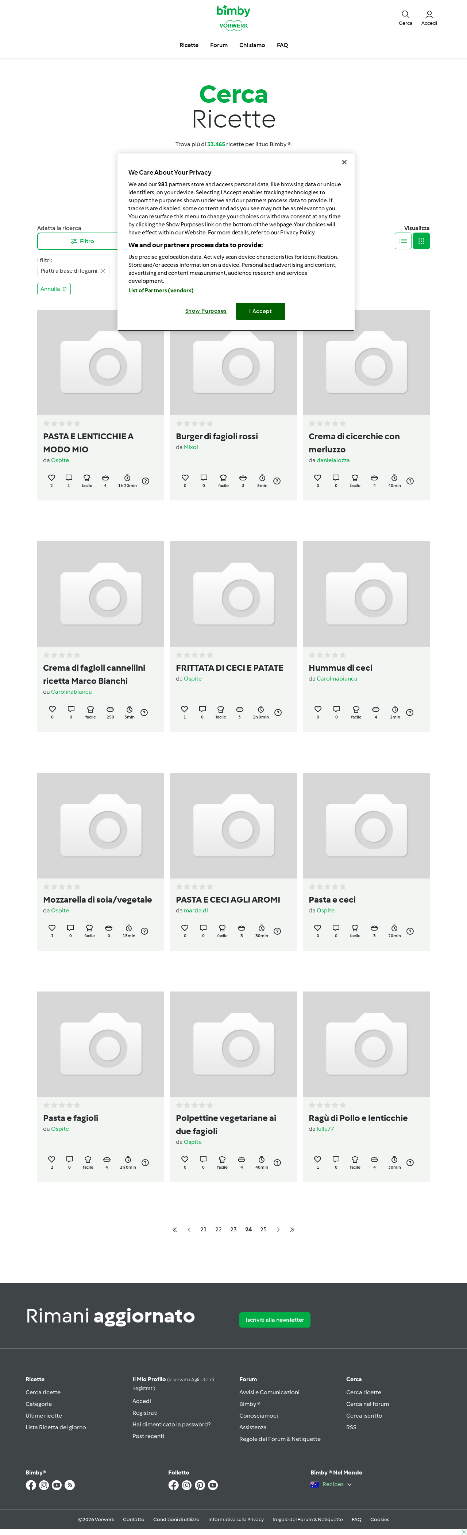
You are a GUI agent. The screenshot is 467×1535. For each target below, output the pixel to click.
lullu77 (325, 1128)
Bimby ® (249, 1403)
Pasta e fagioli (70, 1118)
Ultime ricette (44, 1415)
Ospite (60, 460)
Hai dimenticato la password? (171, 1424)
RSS (351, 1427)
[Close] (344, 162)
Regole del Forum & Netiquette (280, 1438)
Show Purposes (206, 311)
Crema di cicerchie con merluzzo (354, 443)
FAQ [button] (282, 45)
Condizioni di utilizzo (176, 1519)
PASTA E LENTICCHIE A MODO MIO (88, 443)
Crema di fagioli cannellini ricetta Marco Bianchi (94, 674)
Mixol (191, 447)
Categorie (39, 1403)
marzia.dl (196, 910)
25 (263, 1229)
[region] (236, 242)
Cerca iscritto (364, 1415)
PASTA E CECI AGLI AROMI (228, 899)
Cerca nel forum (367, 1403)
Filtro (82, 241)
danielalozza (333, 460)
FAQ (357, 1519)
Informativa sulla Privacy (236, 1519)
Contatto (133, 1519)
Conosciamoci (258, 1415)
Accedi (141, 1401)
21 (203, 1229)
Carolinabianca (71, 691)
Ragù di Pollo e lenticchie (358, 1118)
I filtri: (44, 260)
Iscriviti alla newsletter (275, 1319)
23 (233, 1229)
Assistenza (253, 1427)
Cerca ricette (43, 1392)
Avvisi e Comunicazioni (269, 1392)
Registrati (145, 1412)
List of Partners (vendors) (161, 290)
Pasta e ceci (332, 899)
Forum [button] (219, 45)
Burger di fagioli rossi (217, 436)
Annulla (53, 288)
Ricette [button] (189, 45)
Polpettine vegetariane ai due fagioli (226, 1124)
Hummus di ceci (341, 667)
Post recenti (148, 1436)
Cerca (354, 1379)
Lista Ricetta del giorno (56, 1427)
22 (218, 1229)
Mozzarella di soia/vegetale (97, 899)
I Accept (260, 311)
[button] (406, 17)
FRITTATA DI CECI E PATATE (229, 667)
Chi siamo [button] (252, 45)
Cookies (379, 1519)
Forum (248, 1379)
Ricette (35, 1379)
